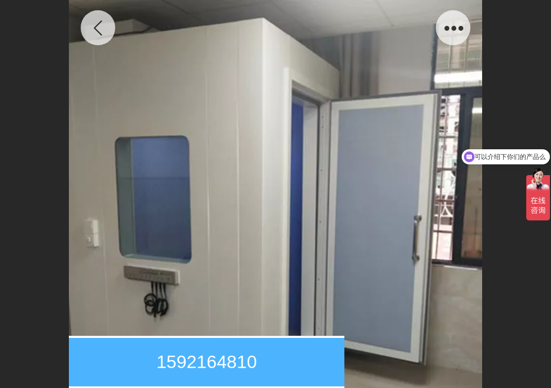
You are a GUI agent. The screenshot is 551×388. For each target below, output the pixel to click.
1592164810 (207, 362)
